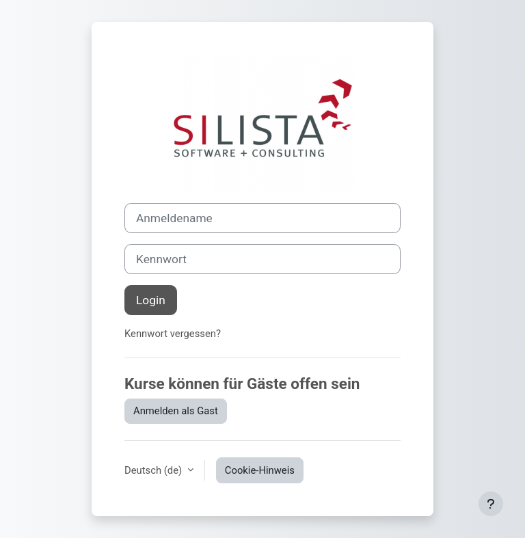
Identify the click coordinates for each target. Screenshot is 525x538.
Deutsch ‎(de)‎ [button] (154, 470)
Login (150, 300)
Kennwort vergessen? (172, 333)
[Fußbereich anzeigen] (491, 504)
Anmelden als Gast (175, 411)
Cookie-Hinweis (260, 470)
